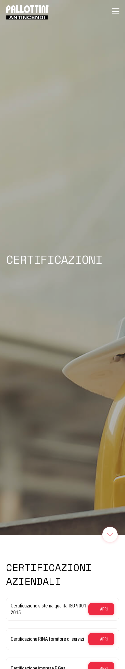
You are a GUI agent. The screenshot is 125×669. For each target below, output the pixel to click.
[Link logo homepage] (28, 12)
